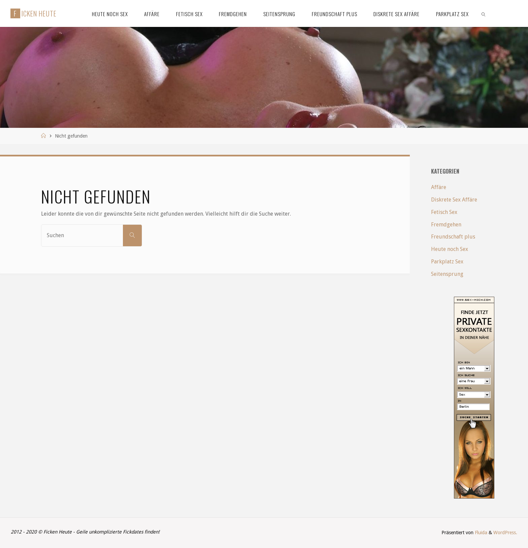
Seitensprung (447, 274)
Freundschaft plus (453, 236)
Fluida (480, 532)
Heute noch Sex (449, 249)
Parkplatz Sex (447, 261)
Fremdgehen (446, 224)
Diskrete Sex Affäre (454, 199)
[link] (483, 13)
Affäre (438, 187)
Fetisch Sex (444, 212)
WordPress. (505, 532)
